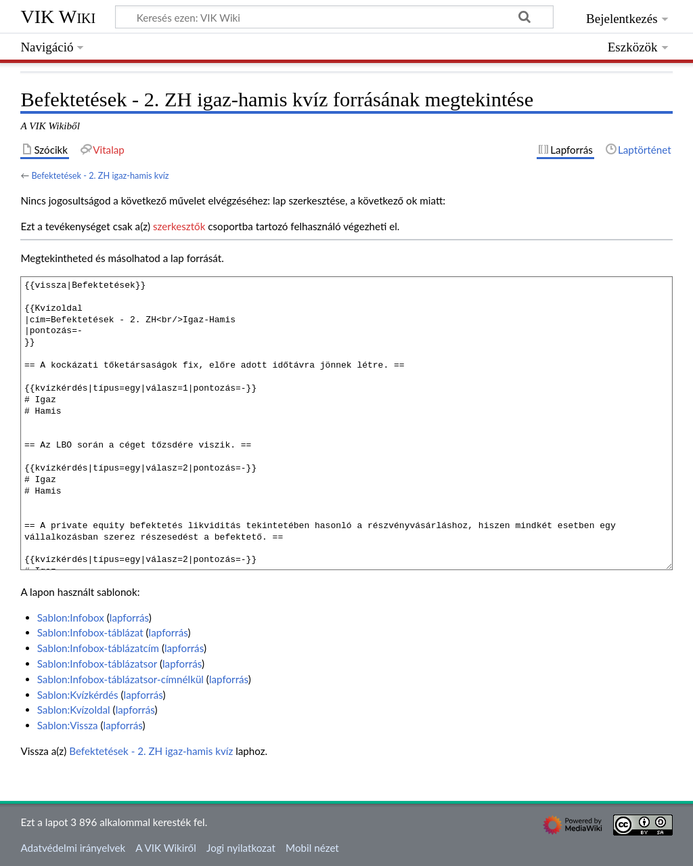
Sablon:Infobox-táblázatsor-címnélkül (120, 679)
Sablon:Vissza (67, 725)
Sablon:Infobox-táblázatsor (97, 663)
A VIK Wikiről (165, 848)
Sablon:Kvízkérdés (77, 695)
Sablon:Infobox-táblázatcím (98, 648)
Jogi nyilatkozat (240, 848)
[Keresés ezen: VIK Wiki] (334, 17)
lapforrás (129, 617)
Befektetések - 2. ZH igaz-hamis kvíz (100, 175)
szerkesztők (179, 226)
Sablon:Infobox (70, 617)
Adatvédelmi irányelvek (72, 848)
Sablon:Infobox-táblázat (90, 632)
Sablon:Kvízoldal (73, 709)
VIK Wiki (57, 16)
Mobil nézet (312, 848)
